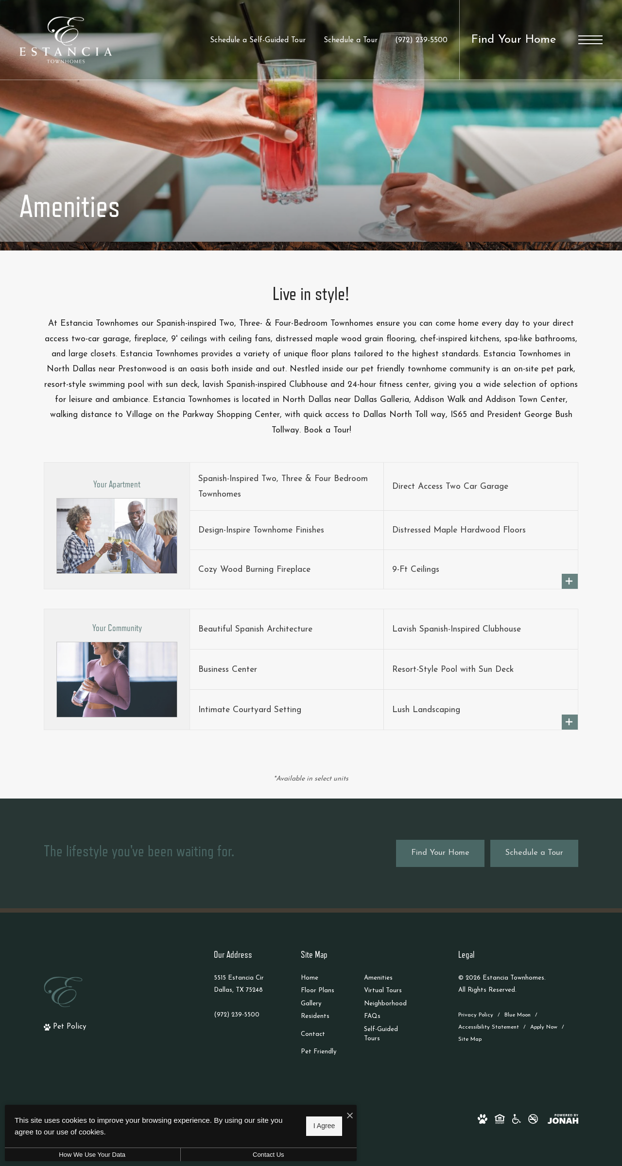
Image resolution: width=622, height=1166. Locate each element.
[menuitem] (324, 978)
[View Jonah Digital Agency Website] (563, 1118)
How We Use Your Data (89, 1154)
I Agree (312, 1126)
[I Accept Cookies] (338, 1116)
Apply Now (543, 1027)
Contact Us (260, 1154)
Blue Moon (517, 1015)
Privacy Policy (475, 1015)
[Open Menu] (590, 39)
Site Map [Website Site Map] (470, 1039)
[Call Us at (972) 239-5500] (421, 40)
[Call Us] (239, 1015)
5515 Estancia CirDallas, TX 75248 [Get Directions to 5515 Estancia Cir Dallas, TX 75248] (239, 984)
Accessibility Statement (488, 1027)
